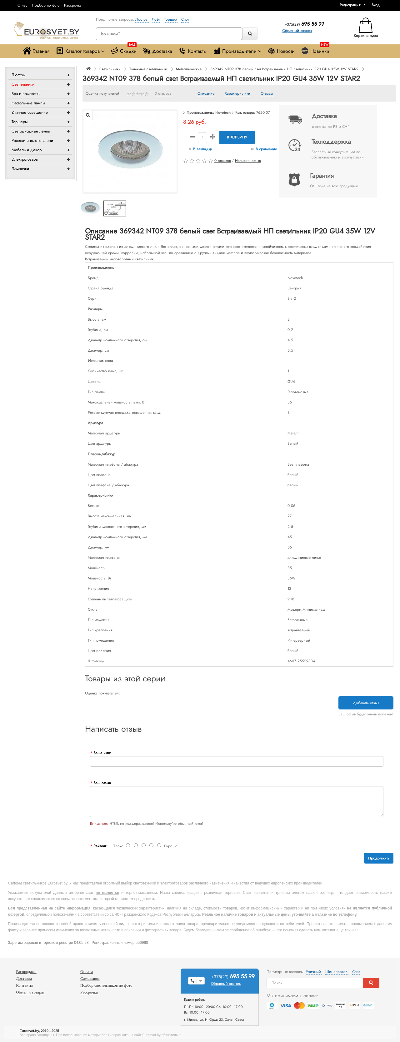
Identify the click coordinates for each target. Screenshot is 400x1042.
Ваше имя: (102, 753)
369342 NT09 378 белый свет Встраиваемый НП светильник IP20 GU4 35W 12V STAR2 (284, 69)
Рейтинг (99, 846)
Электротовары (25, 159)
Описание (206, 93)
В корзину (237, 137)
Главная (36, 51)
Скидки (124, 49)
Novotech (223, 112)
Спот (185, 19)
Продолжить (378, 858)
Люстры (18, 75)
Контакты (192, 51)
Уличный (314, 971)
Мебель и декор (27, 150)
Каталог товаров (80, 51)
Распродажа (26, 971)
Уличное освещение (30, 112)
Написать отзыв (248, 160)
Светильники (23, 84)
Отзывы (267, 93)
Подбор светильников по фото (106, 985)
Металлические (189, 69)
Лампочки (20, 169)
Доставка (157, 51)
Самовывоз (90, 978)
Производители (237, 51)
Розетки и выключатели (32, 140)
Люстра (142, 19)
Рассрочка (73, 5)
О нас (23, 5)
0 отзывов (163, 93)
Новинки (315, 49)
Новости (281, 51)
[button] (378, 5)
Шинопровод (337, 971)
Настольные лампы (28, 103)
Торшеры (20, 122)
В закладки (202, 149)
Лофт (156, 19)
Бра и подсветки (26, 94)
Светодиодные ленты (31, 131)
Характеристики (237, 93)
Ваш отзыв (102, 783)
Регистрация (350, 5)
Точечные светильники (148, 69)
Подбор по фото (46, 5)
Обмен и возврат (30, 992)
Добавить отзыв (366, 703)
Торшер (171, 19)
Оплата (86, 971)
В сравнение (266, 149)
